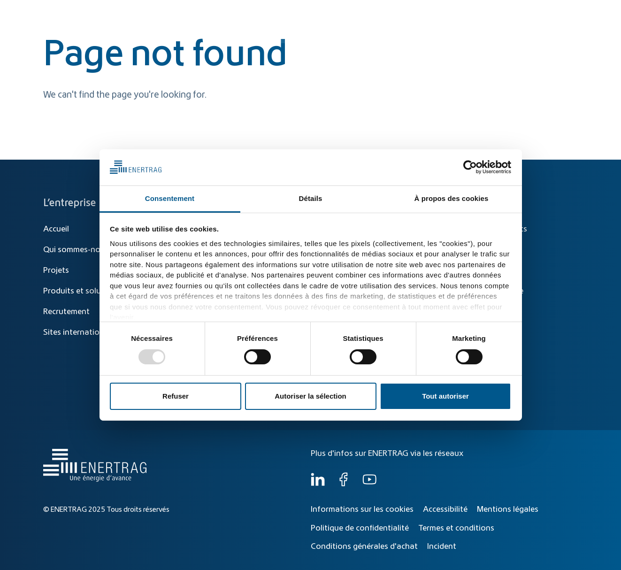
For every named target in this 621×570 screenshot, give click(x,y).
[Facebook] (344, 484)
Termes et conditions (456, 528)
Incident (441, 546)
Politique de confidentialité (360, 528)
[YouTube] (369, 484)
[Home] (92, 25)
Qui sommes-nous (536, 34)
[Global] (533, 13)
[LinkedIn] (318, 484)
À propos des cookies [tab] (451, 198)
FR (569, 13)
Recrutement (66, 312)
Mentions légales (507, 509)
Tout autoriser (445, 396)
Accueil (56, 229)
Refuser (175, 396)
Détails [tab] (310, 198)
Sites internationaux (80, 332)
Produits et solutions (420, 34)
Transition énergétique (331, 34)
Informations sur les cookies (362, 509)
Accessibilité (445, 509)
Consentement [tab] (169, 198)
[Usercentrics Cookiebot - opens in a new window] (470, 167)
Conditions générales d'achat (364, 546)
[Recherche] (374, 13)
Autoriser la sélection (310, 396)
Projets (56, 270)
